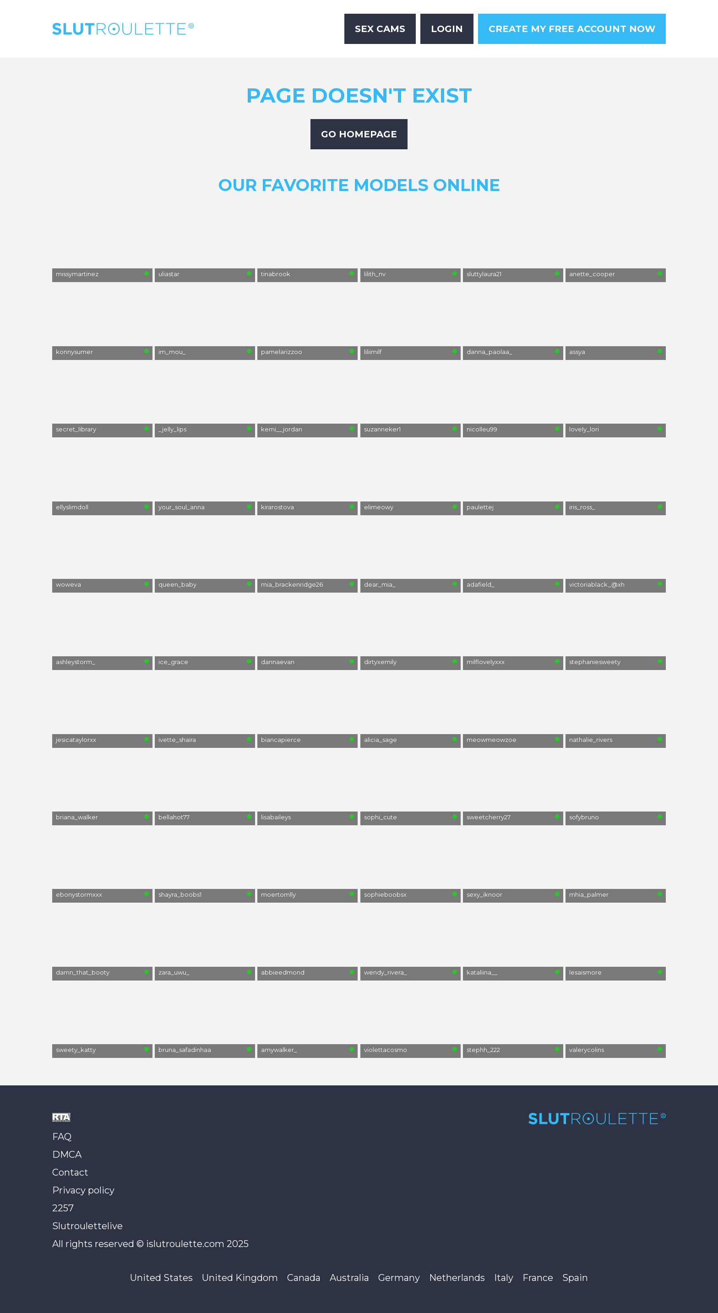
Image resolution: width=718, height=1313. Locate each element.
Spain (575, 1277)
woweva (68, 584)
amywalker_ (279, 1049)
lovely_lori (584, 429)
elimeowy (378, 507)
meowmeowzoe (492, 739)
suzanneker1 (382, 429)
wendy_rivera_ (385, 972)
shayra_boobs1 (179, 894)
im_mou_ (172, 351)
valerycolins (586, 1049)
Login (447, 28)
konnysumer (74, 351)
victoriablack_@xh (597, 584)
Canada (304, 1277)
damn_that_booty (82, 972)
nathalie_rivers (590, 739)
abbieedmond (283, 972)
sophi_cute (380, 817)
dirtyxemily (380, 661)
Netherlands (457, 1277)
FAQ (61, 1136)
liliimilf (372, 351)
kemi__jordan (281, 429)
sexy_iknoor (484, 894)
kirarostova (277, 507)
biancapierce (281, 739)
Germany (399, 1277)
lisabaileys (276, 817)
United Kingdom (240, 1277)
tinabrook (275, 274)
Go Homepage (359, 134)
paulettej (480, 507)
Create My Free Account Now (572, 28)
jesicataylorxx (76, 739)
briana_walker (77, 817)
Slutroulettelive (87, 1225)
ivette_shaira (177, 739)
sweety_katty (76, 1049)
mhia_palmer (589, 894)
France (537, 1277)
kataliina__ (482, 972)
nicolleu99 (482, 429)
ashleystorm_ (75, 661)
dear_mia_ (380, 584)
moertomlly (278, 894)
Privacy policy (83, 1190)
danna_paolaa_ (489, 351)
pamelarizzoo (281, 351)
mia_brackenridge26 (292, 584)
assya (577, 351)
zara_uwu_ (174, 972)
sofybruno (584, 817)
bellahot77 (174, 817)
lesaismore (585, 972)
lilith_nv (375, 274)
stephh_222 (483, 1049)
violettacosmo (385, 1049)
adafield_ (481, 584)
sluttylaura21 (484, 274)
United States (161, 1277)
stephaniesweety (594, 661)
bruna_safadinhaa (184, 1049)
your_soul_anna (181, 507)
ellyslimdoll (72, 507)
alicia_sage (380, 739)
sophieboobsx (385, 894)
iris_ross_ (582, 507)
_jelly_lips (172, 429)
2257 (63, 1208)
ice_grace (173, 661)
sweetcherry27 (489, 817)
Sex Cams (380, 28)
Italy (503, 1277)
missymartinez (77, 274)
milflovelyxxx (486, 661)
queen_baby (177, 584)
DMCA (67, 1154)
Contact (70, 1172)
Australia (349, 1277)
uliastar (169, 274)
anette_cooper (592, 274)
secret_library (76, 429)
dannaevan (277, 661)
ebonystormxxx (79, 894)
